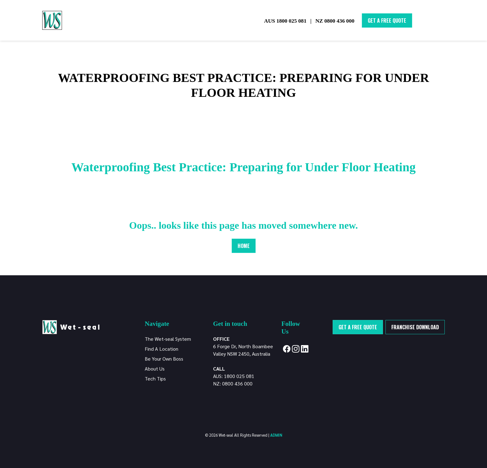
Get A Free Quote (387, 20)
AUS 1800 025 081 (285, 21)
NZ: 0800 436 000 (233, 383)
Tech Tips (155, 378)
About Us (155, 368)
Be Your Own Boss (164, 358)
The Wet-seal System (168, 338)
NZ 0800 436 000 (334, 21)
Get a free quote (358, 327)
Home (244, 246)
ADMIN (276, 435)
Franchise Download (415, 327)
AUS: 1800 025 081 (233, 376)
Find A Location (161, 348)
